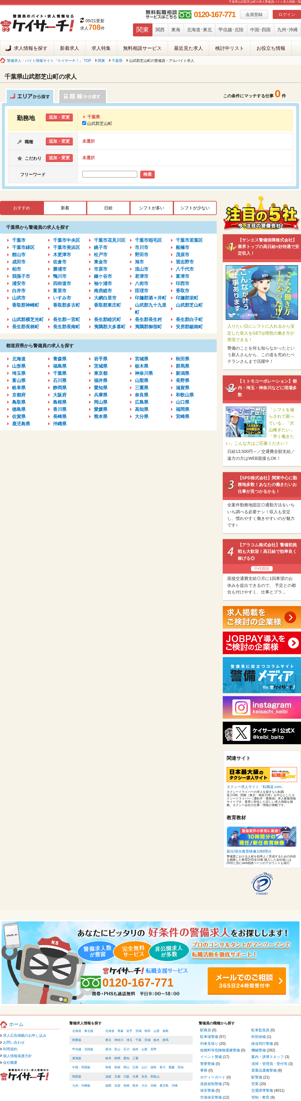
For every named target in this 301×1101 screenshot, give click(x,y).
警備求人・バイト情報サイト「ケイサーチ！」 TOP (49, 61)
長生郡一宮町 (66, 319)
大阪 (126, 1076)
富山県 (19, 380)
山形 (157, 1031)
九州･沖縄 (287, 29)
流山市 (141, 268)
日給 (108, 207)
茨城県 (100, 366)
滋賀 (108, 1076)
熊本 (135, 1085)
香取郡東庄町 (107, 305)
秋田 (147, 1031)
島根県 (60, 402)
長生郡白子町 (189, 319)
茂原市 (182, 254)
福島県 (60, 366)
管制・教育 (260, 1097)
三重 (135, 1058)
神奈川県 (144, 373)
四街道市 (62, 283)
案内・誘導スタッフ (267, 1057)
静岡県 (60, 387)
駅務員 (205, 1030)
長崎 (126, 1085)
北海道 (19, 358)
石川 (126, 1049)
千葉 (138, 1040)
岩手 (129, 1031)
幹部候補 (258, 1037)
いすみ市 (62, 297)
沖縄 (175, 1085)
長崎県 (60, 416)
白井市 (19, 290)
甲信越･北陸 (231, 29)
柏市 (16, 268)
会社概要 (10, 1062)
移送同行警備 (262, 1044)
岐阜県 (19, 387)
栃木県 (141, 366)
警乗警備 (207, 1064)
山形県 (19, 366)
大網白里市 (105, 297)
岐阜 (108, 1058)
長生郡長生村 (148, 319)
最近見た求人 (188, 48)
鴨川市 (60, 276)
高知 (181, 1067)
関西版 (76, 1076)
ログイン (286, 14)
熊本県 (100, 416)
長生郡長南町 (66, 326)
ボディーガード (212, 1077)
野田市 (141, 254)
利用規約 (10, 1049)
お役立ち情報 (270, 48)
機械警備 (258, 1050)
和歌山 (155, 1076)
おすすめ (21, 207)
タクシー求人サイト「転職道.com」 (256, 787)
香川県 (60, 409)
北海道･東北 (199, 29)
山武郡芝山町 (97, 123)
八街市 (141, 283)
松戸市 (100, 254)
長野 (153, 1049)
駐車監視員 (260, 1030)
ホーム (16, 1024)
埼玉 (129, 1040)
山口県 (182, 402)
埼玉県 (19, 373)
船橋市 (182, 247)
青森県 (60, 358)
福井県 (100, 380)
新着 (65, 207)
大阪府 (60, 394)
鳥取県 (19, 402)
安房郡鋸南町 (189, 326)
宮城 (138, 1031)
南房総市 (103, 290)
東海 (175, 29)
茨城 (147, 1040)
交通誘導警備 (262, 1090)
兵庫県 (100, 394)
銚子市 (100, 247)
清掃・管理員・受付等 (269, 1064)
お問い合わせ (14, 1042)
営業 (255, 1084)
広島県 (141, 402)
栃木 (157, 1040)
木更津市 (62, 254)
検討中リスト (229, 48)
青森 (120, 1031)
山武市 (19, 297)
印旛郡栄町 (187, 297)
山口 (144, 1067)
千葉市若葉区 (189, 240)
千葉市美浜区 (66, 247)
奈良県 (141, 394)
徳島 (153, 1067)
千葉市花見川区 (110, 240)
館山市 (19, 254)
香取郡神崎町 (25, 305)
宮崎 (153, 1085)
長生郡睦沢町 (107, 319)
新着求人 (69, 48)
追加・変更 (59, 117)
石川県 (60, 380)
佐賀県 (19, 416)
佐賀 (117, 1085)
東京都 (100, 373)
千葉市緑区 (23, 247)
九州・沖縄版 (81, 1085)
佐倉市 (60, 261)
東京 (108, 1040)
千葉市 (19, 240)
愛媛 (172, 1067)
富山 (117, 1049)
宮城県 (141, 358)
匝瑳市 (141, 290)
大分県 (141, 416)
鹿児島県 (21, 423)
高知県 (141, 409)
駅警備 (256, 1077)
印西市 (182, 283)
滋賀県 (182, 387)
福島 (166, 1031)
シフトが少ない (195, 207)
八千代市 (185, 268)
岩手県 (100, 358)
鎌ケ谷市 (103, 276)
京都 (117, 1076)
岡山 (126, 1067)
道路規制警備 (211, 1084)
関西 (160, 29)
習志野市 (185, 261)
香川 (163, 1067)
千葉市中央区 (66, 240)
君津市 (141, 276)
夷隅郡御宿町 (148, 326)
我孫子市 (21, 276)
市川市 (141, 247)
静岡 (117, 1058)
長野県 (182, 380)
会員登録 (254, 14)
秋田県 (182, 358)
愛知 (126, 1058)
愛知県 (100, 387)
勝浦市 (60, 268)
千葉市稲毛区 (148, 240)
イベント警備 (211, 1057)
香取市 (182, 290)
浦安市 (19, 283)
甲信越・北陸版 (82, 1049)
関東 (142, 29)
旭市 (139, 261)
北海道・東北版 (82, 1031)
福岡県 (182, 409)
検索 (147, 174)
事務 (203, 1070)
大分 (144, 1085)
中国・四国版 (81, 1067)
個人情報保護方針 (17, 1056)
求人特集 (101, 48)
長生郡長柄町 (25, 326)
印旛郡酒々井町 (150, 297)
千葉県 (117, 61)
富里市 (60, 290)
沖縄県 (60, 423)
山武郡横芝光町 (28, 319)
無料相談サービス (142, 48)
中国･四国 (260, 29)
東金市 (100, 261)
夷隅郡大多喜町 (110, 326)
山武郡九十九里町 (150, 308)
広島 (135, 1067)
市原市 (100, 268)
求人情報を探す (31, 48)
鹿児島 (164, 1085)
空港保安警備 (211, 1097)
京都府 (19, 394)
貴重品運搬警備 (264, 1070)
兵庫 (135, 1076)
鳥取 (108, 1067)
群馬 (166, 1040)
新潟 (108, 1049)
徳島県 (19, 409)
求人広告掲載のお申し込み (24, 1035)
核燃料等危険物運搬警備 (220, 1050)
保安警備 (207, 1090)
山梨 (144, 1049)
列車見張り (209, 1044)
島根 (117, 1067)
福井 (135, 1049)
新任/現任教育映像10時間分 (249, 851)
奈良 (144, 1076)
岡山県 (100, 402)
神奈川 (118, 1040)
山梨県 (141, 380)
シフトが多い (151, 207)
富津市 (182, 276)
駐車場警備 (209, 1037)
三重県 (141, 387)
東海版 (76, 1058)
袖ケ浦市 (103, 283)
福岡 (108, 1085)
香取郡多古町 (66, 305)
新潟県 (182, 373)
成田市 (19, 261)
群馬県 (182, 366)
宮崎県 (182, 416)
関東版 (76, 1040)
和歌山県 (185, 394)
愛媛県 (100, 409)
